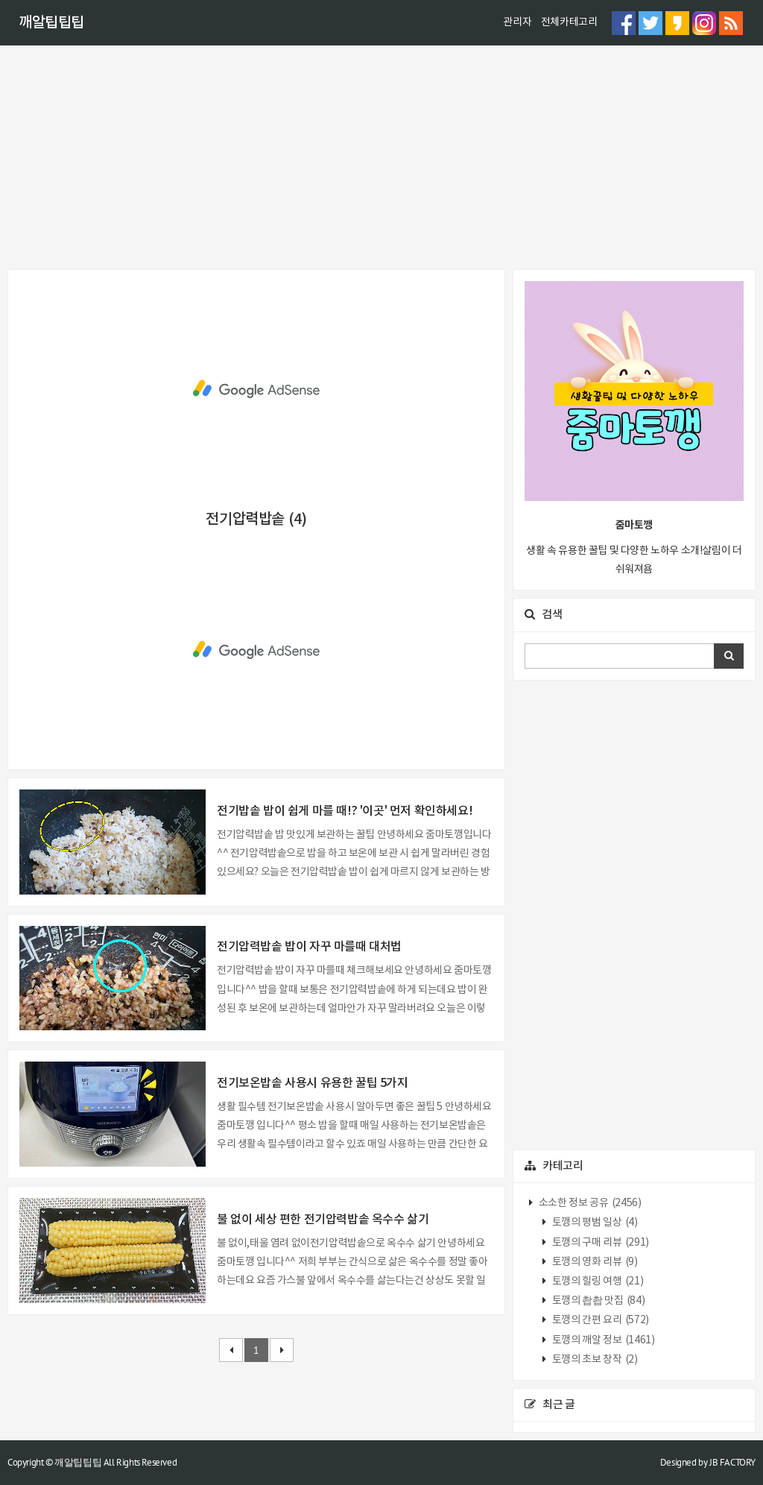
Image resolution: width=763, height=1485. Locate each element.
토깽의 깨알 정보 (602, 1340)
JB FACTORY (732, 1462)
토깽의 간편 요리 (599, 1320)
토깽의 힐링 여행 (596, 1281)
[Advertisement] (381, 157)
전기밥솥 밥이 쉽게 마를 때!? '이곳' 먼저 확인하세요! (344, 811)
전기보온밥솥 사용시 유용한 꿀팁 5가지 (312, 1083)
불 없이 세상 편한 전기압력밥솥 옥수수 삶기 (322, 1219)
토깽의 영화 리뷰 (593, 1262)
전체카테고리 (569, 22)
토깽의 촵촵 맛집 (597, 1301)
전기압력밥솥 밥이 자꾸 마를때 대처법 (309, 946)
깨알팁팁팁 (51, 23)
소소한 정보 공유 (588, 1203)
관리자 (517, 22)
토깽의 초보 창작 (593, 1360)
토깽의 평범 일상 (593, 1223)
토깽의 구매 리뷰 (599, 1243)
